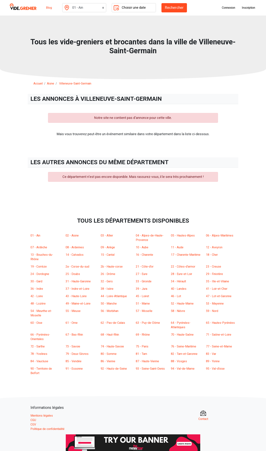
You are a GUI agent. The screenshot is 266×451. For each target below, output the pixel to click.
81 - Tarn (141, 354)
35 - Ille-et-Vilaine (217, 281)
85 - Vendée (73, 361)
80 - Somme (109, 354)
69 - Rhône (143, 334)
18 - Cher (212, 255)
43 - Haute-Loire (76, 296)
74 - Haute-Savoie (112, 346)
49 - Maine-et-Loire (78, 303)
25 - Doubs (73, 274)
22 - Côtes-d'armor (183, 266)
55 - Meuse (73, 311)
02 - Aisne (72, 235)
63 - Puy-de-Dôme (148, 323)
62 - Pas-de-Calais (113, 323)
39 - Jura (141, 289)
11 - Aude (177, 247)
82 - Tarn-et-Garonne (184, 354)
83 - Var (211, 354)
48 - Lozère (38, 303)
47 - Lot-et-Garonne (218, 296)
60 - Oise (36, 323)
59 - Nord (212, 311)
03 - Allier (107, 235)
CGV (33, 424)
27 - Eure (141, 274)
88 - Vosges (179, 361)
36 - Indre (36, 289)
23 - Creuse (213, 266)
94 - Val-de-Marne (183, 368)
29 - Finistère (214, 274)
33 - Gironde (143, 281)
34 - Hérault (178, 281)
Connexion (228, 8)
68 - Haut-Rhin (110, 334)
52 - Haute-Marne (182, 303)
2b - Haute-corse (112, 266)
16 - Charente (144, 255)
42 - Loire (36, 296)
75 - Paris (142, 346)
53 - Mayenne (215, 303)
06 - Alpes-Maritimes (219, 235)
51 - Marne (143, 303)
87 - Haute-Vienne (147, 361)
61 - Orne (72, 323)
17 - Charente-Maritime (185, 255)
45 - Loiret (142, 296)
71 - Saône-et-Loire (218, 334)
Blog (49, 8)
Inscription (248, 8)
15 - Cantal (108, 255)
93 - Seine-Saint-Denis (150, 368)
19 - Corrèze (38, 266)
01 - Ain (35, 235)
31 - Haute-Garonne (78, 281)
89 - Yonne (213, 361)
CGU (33, 420)
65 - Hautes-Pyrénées (220, 323)
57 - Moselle (144, 311)
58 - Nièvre (178, 311)
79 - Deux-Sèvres (77, 354)
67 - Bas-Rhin (74, 334)
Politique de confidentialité (47, 429)
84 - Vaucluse (39, 361)
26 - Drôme (108, 274)
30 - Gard (36, 281)
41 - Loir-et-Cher (216, 289)
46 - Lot (176, 296)
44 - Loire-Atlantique (114, 296)
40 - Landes (178, 289)
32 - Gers (107, 281)
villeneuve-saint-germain (75, 83)
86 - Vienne (108, 361)
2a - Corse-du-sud (77, 266)
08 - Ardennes (75, 247)
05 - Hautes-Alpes (183, 235)
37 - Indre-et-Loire (77, 289)
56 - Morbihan (109, 311)
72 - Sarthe (37, 346)
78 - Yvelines (38, 354)
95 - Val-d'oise (215, 368)
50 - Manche (109, 303)
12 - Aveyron (214, 247)
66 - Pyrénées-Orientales (40, 336)
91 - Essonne (74, 368)
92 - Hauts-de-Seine (114, 368)
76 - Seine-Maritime (183, 346)
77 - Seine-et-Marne (219, 346)
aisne (50, 83)
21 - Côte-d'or (145, 266)
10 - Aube (142, 247)
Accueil (38, 83)
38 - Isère (107, 289)
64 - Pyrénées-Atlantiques (180, 325)
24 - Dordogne (39, 274)
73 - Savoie (73, 346)
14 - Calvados (74, 255)
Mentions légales (41, 415)
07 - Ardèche (38, 247)
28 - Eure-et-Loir (181, 274)
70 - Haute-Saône (182, 334)
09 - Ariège (108, 247)
